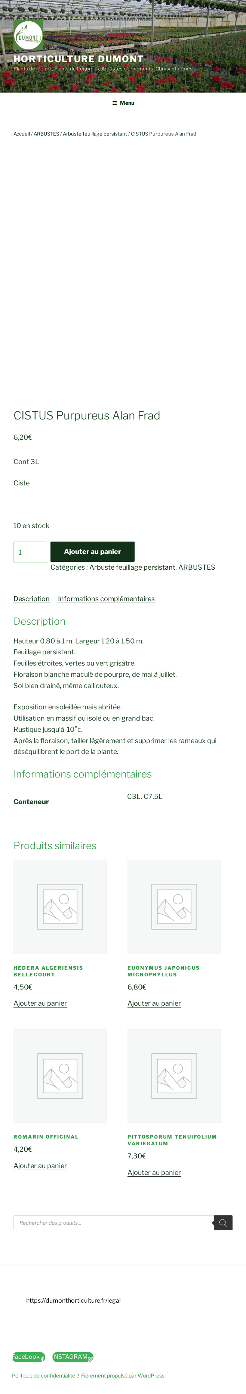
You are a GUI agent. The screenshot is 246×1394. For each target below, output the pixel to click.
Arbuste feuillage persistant (95, 134)
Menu (123, 103)
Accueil (21, 134)
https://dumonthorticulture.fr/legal (73, 1300)
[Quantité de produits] (30, 552)
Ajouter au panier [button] (40, 1003)
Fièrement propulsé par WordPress (122, 1375)
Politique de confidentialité (43, 1375)
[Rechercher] (223, 1222)
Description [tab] (31, 599)
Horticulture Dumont (78, 59)
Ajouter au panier (92, 551)
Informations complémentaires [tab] (106, 599)
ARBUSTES (46, 134)
